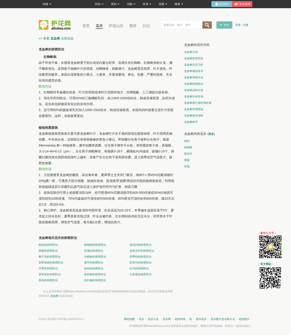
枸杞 (187, 141)
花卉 (99, 26)
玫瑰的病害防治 (93, 250)
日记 (146, 26)
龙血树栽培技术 (193, 71)
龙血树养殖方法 (193, 77)
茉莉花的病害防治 (49, 274)
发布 (226, 25)
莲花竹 (188, 153)
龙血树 (54, 296)
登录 (238, 25)
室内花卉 (201, 319)
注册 (245, 25)
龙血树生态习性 (193, 64)
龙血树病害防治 (193, 83)
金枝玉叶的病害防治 (142, 250)
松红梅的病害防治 (95, 280)
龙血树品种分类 (193, 90)
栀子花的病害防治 (49, 256)
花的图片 (244, 319)
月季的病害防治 (48, 268)
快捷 (47, 4)
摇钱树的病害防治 (95, 244)
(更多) (211, 134)
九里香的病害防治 (140, 274)
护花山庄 (116, 26)
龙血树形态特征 (193, 58)
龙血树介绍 (191, 52)
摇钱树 (188, 147)
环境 (147, 4)
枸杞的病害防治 (48, 244)
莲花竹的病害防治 (140, 244)
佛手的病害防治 (93, 262)
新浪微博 (244, 4)
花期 (163, 4)
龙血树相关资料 (193, 115)
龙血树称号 (191, 122)
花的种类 (180, 319)
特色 (99, 4)
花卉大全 (153, 319)
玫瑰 (187, 166)
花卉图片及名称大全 (223, 319)
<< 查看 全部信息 (56, 38)
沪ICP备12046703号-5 (70, 319)
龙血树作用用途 (193, 109)
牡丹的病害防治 (139, 268)
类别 (115, 4)
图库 (133, 26)
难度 (179, 4)
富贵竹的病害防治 (140, 262)
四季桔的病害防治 (140, 256)
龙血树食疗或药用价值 (197, 102)
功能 (131, 4)
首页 (86, 26)
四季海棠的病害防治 (51, 262)
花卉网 (56, 25)
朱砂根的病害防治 (95, 274)
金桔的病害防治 (93, 268)
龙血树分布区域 (193, 96)
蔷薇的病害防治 (48, 250)
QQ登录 (224, 4)
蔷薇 (187, 160)
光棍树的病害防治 (95, 256)
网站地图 (129, 319)
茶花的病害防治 (48, 280)
